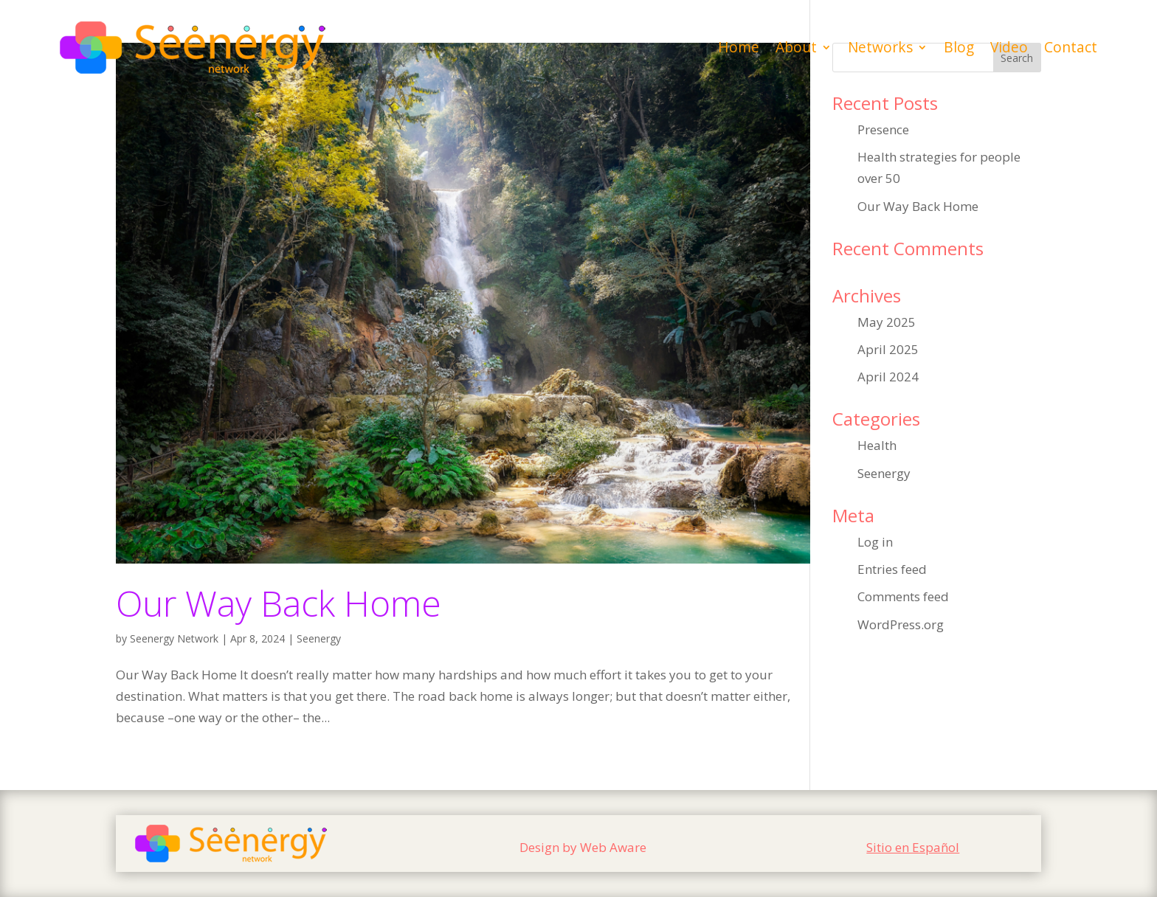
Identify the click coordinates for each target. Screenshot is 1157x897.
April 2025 (888, 349)
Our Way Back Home (278, 603)
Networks (880, 47)
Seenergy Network (174, 638)
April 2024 (888, 376)
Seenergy (319, 638)
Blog (959, 47)
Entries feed (892, 569)
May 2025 (886, 322)
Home (738, 47)
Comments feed (903, 596)
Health (877, 445)
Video (1009, 47)
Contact (1070, 47)
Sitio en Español (912, 847)
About (796, 47)
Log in (875, 541)
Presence (883, 129)
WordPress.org (900, 624)
